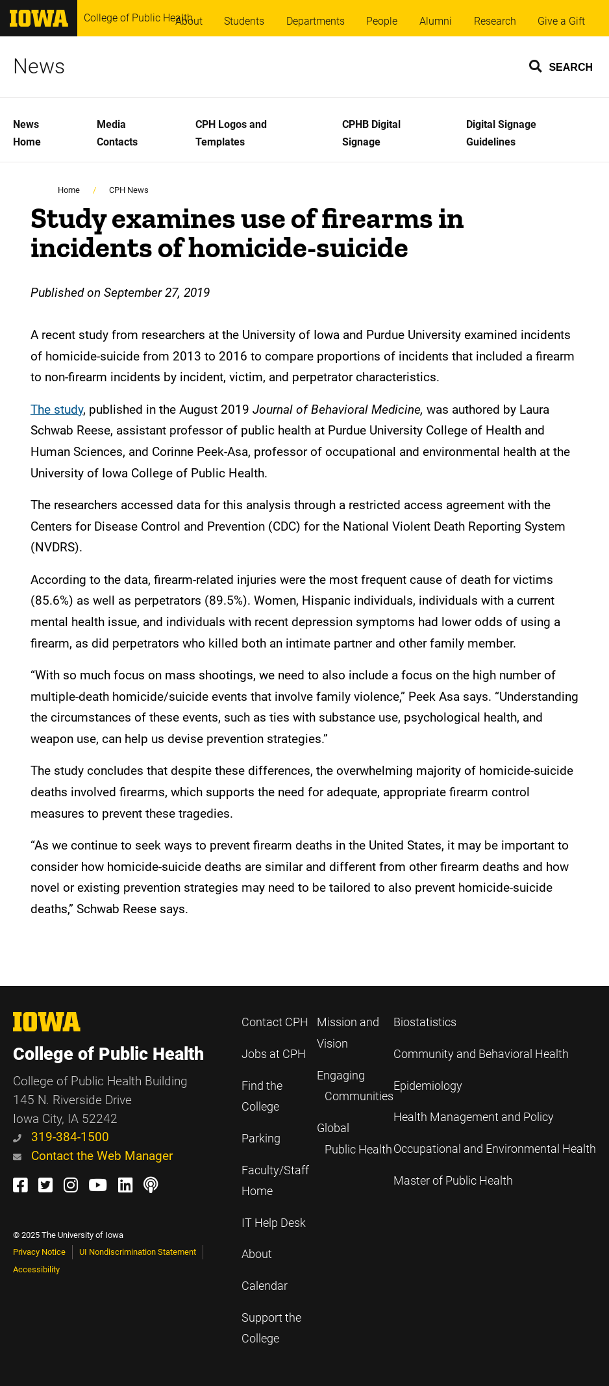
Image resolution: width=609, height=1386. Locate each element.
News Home (27, 133)
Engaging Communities (355, 1086)
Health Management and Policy (473, 1117)
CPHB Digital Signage (371, 133)
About (189, 21)
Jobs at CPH (274, 1054)
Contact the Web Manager (93, 1155)
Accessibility (36, 1269)
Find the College (262, 1096)
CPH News (129, 190)
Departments (315, 21)
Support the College (271, 1328)
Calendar (265, 1285)
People (381, 21)
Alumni (435, 21)
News (39, 66)
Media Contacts (117, 133)
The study (57, 409)
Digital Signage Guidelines (501, 133)
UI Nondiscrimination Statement (137, 1252)
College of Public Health (138, 18)
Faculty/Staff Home (275, 1181)
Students (244, 21)
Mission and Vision (348, 1033)
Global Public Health (354, 1139)
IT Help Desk (274, 1222)
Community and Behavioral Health (481, 1054)
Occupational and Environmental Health (494, 1148)
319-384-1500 (61, 1136)
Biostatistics (424, 1022)
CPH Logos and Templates (231, 133)
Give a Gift (561, 21)
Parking (261, 1138)
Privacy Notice (39, 1252)
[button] (561, 65)
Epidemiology (427, 1085)
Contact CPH (275, 1022)
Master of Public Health (453, 1180)
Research (495, 21)
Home (69, 190)
